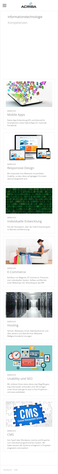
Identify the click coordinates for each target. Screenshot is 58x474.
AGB (15, 470)
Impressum (7, 470)
